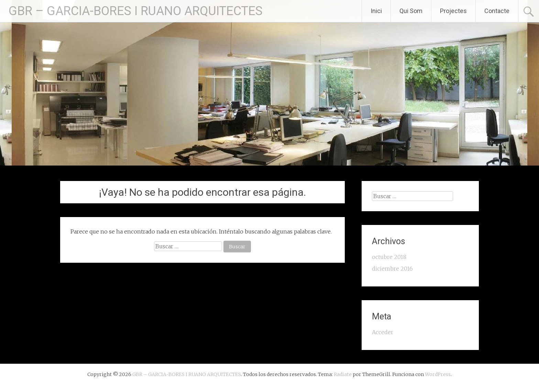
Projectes (453, 10)
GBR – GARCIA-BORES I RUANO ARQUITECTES (136, 11)
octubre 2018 (389, 256)
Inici (376, 10)
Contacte (496, 10)
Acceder (382, 332)
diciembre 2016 (392, 268)
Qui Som (410, 10)
